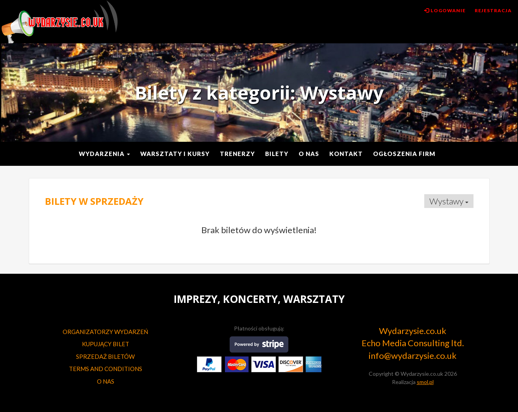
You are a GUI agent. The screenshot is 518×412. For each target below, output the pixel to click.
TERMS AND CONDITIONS (105, 368)
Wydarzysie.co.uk (59, 22)
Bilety (276, 153)
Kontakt (346, 153)
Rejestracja (493, 10)
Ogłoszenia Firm (404, 153)
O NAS (105, 381)
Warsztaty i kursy (175, 153)
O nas (309, 153)
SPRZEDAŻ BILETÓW (105, 356)
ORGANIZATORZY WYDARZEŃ (105, 331)
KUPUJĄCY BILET (105, 343)
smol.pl (425, 382)
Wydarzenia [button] (104, 153)
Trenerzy (237, 153)
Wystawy (448, 201)
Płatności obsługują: (259, 328)
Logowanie (445, 10)
